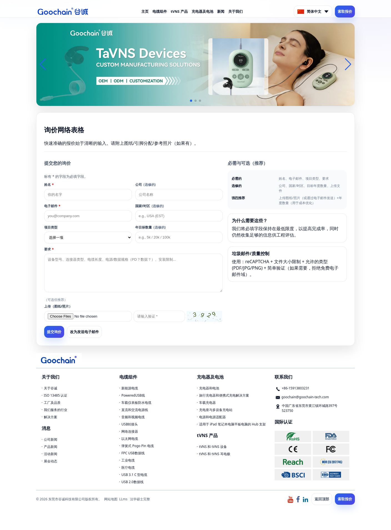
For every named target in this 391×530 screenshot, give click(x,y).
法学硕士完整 (140, 499)
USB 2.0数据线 (132, 482)
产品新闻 (50, 446)
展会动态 (50, 461)
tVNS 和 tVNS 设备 (213, 446)
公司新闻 (50, 439)
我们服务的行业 (55, 409)
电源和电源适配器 (212, 417)
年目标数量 (150, 227)
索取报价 (345, 11)
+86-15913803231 (296, 388)
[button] (191, 101)
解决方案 (50, 417)
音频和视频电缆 (133, 417)
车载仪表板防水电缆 (136, 402)
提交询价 (54, 332)
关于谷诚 (50, 388)
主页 (145, 11)
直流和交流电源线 (134, 409)
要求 (49, 249)
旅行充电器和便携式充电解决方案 (224, 395)
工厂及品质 (52, 402)
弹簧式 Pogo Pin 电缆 (137, 445)
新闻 (220, 11)
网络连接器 (129, 431)
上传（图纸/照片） (58, 306)
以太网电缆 (129, 438)
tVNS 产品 (179, 11)
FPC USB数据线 (132, 453)
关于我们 (235, 11)
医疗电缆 (128, 467)
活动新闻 (50, 454)
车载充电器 (207, 402)
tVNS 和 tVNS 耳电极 (214, 454)
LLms (123, 499)
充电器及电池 (202, 11)
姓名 (49, 184)
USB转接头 (129, 424)
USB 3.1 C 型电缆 (134, 474)
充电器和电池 (209, 388)
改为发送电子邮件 (84, 331)
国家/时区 (149, 206)
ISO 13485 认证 (55, 395)
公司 (145, 184)
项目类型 (50, 227)
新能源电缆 (129, 388)
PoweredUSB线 (133, 395)
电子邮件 (52, 206)
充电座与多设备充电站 (215, 409)
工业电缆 (128, 460)
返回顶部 (322, 498)
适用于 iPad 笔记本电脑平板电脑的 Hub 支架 (232, 424)
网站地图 (110, 499)
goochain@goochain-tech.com (305, 397)
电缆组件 (159, 11)
